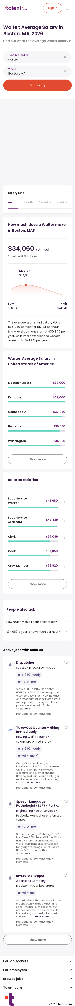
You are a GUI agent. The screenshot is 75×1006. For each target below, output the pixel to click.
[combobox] (35, 59)
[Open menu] (67, 8)
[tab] (13, 204)
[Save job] (66, 662)
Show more (23, 708)
